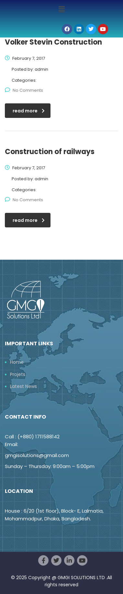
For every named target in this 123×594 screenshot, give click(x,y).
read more (29, 111)
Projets (17, 375)
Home (17, 362)
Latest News (23, 387)
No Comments (24, 90)
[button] (61, 9)
